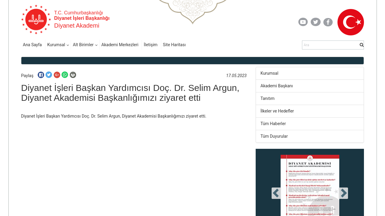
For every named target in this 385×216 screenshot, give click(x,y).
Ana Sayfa (32, 44)
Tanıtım (267, 98)
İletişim (151, 44)
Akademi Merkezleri (119, 44)
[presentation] (276, 193)
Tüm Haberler (273, 123)
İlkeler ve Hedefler (277, 111)
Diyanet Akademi (76, 25)
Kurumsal (56, 44)
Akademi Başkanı (276, 85)
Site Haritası (174, 44)
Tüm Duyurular (274, 136)
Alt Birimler (83, 44)
